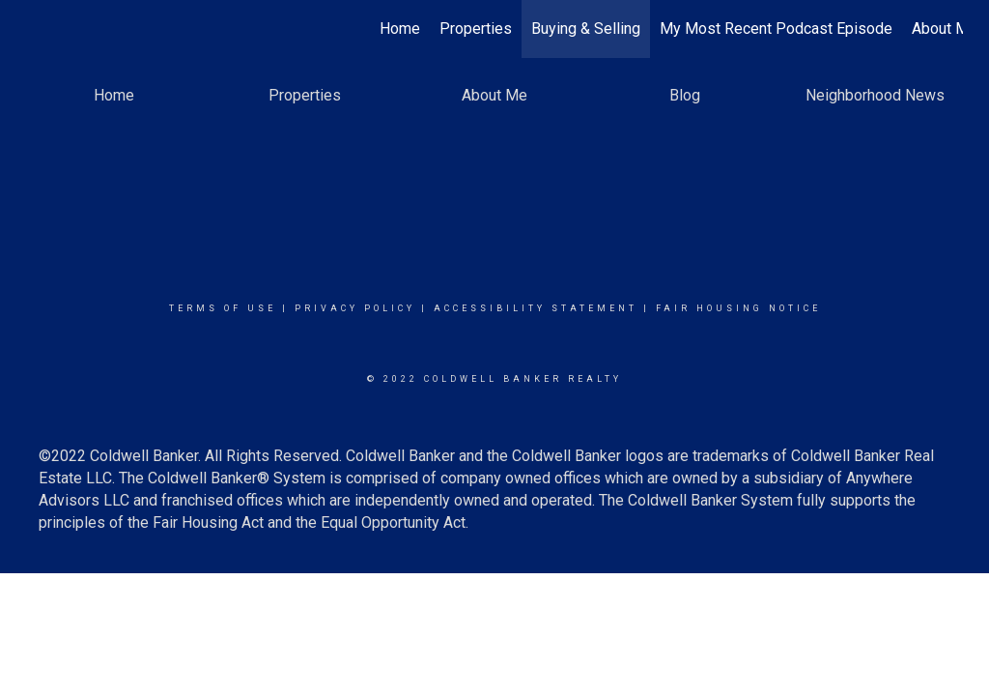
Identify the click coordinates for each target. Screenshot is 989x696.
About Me (944, 28)
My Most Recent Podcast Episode (776, 28)
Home (400, 28)
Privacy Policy (355, 308)
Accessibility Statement (535, 308)
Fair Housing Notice (738, 308)
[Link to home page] (36, 29)
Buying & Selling (585, 28)
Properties (475, 28)
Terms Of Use (222, 308)
